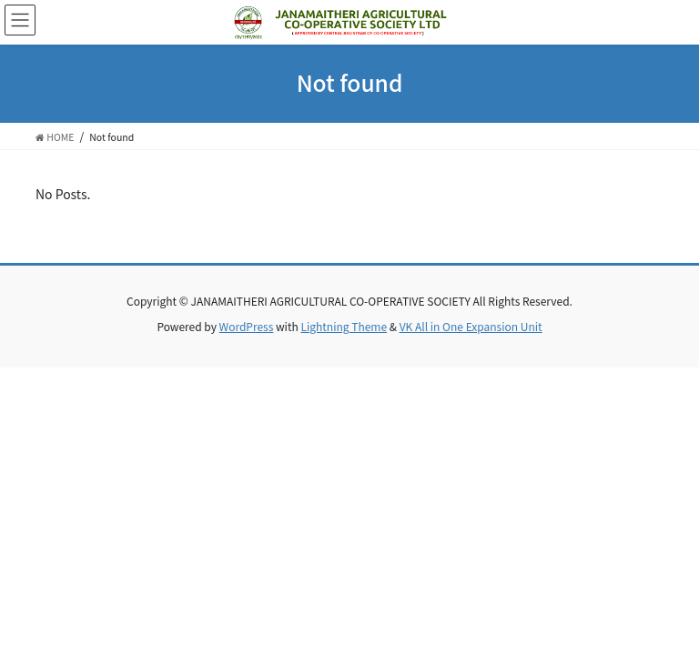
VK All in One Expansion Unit (471, 326)
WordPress (246, 326)
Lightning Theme (343, 326)
